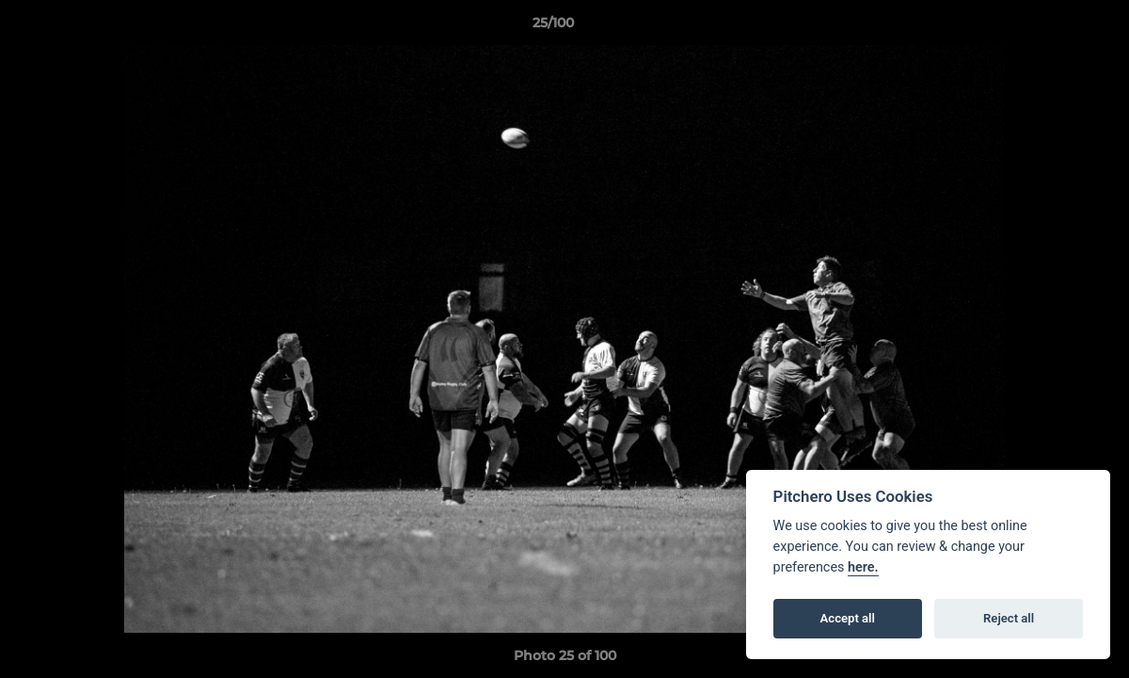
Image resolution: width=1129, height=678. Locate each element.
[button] (1050, 27)
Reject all (1008, 618)
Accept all (847, 618)
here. (863, 567)
